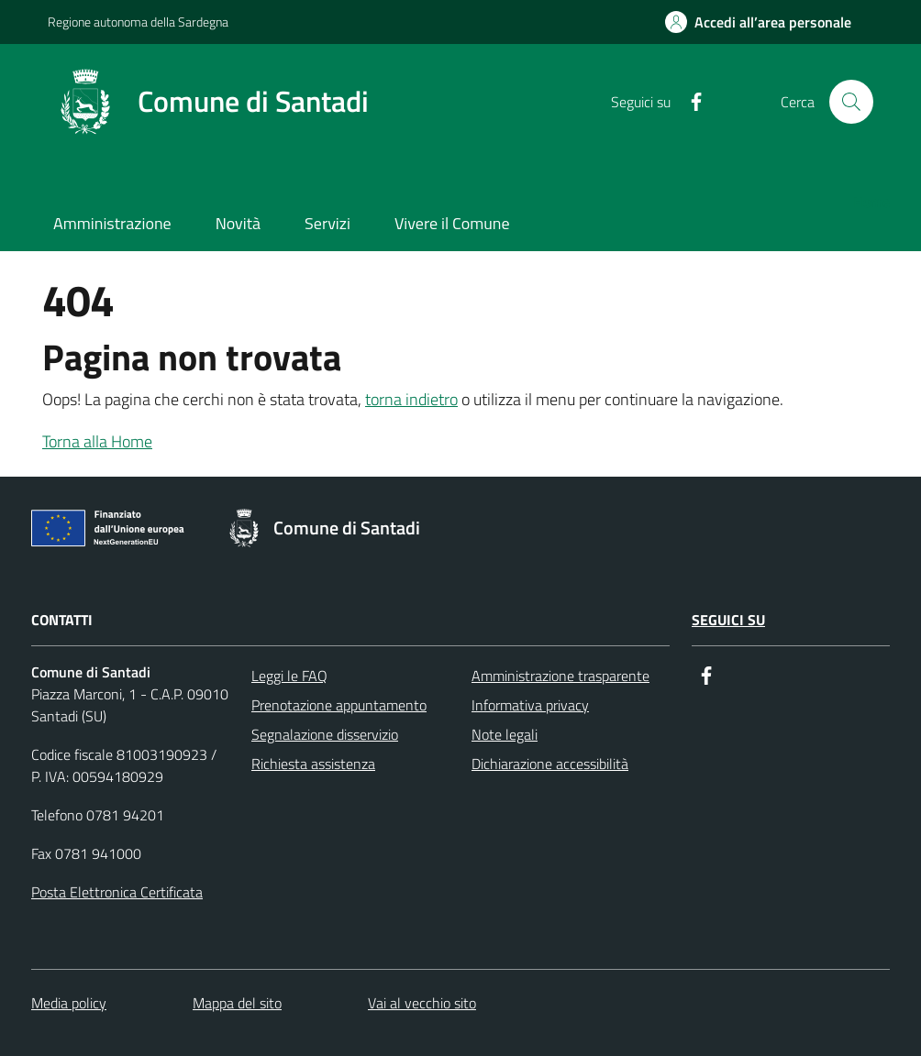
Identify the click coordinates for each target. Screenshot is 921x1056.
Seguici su (728, 620)
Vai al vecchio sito (422, 1003)
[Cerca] (851, 102)
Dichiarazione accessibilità (550, 764)
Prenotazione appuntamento (339, 705)
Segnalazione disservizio (324, 734)
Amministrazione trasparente (560, 676)
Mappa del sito (237, 1003)
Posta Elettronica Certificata (117, 892)
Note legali (505, 734)
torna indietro (411, 399)
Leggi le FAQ (289, 676)
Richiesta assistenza (313, 764)
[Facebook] (689, 102)
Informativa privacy (530, 705)
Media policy (68, 1003)
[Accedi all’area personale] (758, 22)
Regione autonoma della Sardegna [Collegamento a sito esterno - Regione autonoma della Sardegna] (138, 21)
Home (871, 202)
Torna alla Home (97, 441)
